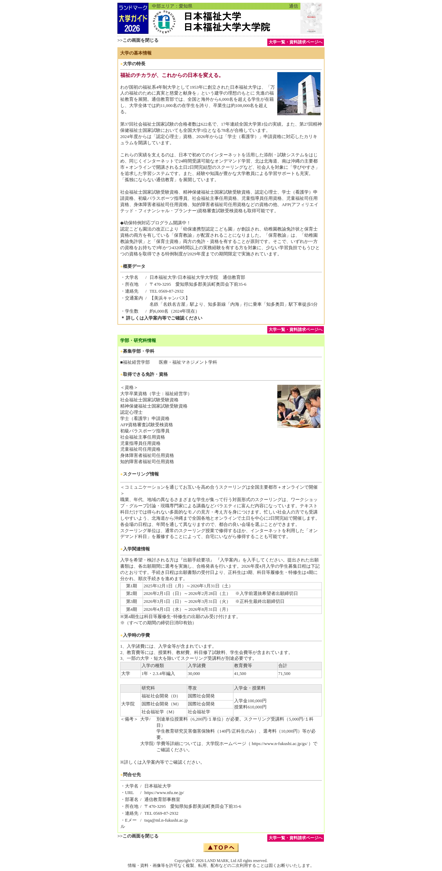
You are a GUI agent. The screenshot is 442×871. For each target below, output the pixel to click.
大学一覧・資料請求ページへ (296, 42)
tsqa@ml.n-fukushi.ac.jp (166, 820)
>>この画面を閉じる (137, 40)
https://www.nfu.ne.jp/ (164, 792)
